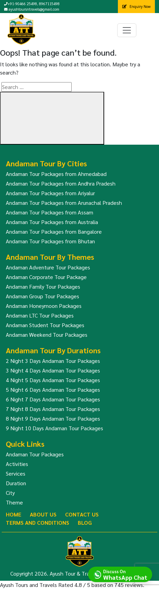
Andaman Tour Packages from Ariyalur (50, 193)
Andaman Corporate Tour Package (46, 276)
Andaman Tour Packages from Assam (49, 212)
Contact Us (82, 514)
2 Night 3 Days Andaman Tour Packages (53, 360)
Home (13, 514)
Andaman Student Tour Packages (45, 325)
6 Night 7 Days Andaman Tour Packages (53, 399)
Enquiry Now (136, 6)
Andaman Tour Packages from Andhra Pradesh (60, 183)
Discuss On (125, 574)
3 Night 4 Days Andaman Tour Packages (53, 370)
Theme (14, 502)
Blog (85, 522)
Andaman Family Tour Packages (43, 286)
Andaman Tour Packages (35, 454)
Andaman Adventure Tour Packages (48, 267)
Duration (16, 483)
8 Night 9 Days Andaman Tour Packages (53, 418)
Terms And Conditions (37, 522)
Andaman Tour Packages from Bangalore (54, 231)
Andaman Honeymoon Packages (44, 305)
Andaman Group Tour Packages (42, 296)
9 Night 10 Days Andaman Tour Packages (54, 428)
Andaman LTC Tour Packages (40, 315)
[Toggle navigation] (126, 30)
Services (15, 473)
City (10, 492)
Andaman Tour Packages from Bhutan (50, 241)
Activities (17, 463)
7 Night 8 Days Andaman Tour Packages (53, 408)
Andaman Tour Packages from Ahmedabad (56, 173)
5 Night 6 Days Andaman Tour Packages (53, 389)
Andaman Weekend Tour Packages (46, 334)
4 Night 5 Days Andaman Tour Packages (53, 380)
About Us (43, 514)
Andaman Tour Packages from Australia (52, 221)
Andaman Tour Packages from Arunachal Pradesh (64, 202)
